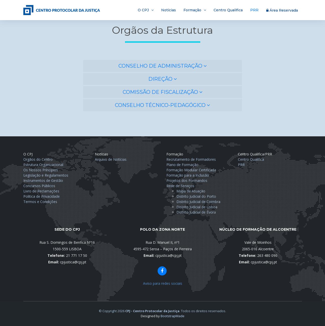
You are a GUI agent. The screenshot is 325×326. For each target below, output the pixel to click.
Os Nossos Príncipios (40, 170)
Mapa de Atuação (190, 191)
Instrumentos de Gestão (43, 180)
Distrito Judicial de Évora (196, 212)
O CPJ (143, 10)
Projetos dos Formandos (186, 180)
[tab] (162, 66)
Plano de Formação (182, 164)
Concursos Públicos (39, 185)
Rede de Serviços (180, 185)
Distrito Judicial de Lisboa (196, 207)
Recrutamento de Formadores (191, 159)
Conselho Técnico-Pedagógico (162, 105)
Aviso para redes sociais (162, 283)
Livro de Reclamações (41, 191)
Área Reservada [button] (282, 10)
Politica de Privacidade (41, 196)
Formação (192, 10)
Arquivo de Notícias (110, 159)
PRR (254, 10)
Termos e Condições (40, 201)
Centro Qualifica (228, 10)
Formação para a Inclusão (187, 175)
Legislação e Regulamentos (45, 175)
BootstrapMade (172, 316)
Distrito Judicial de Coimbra (198, 201)
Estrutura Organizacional (43, 164)
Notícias (168, 10)
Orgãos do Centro (38, 159)
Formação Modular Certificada (191, 170)
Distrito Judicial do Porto (196, 196)
